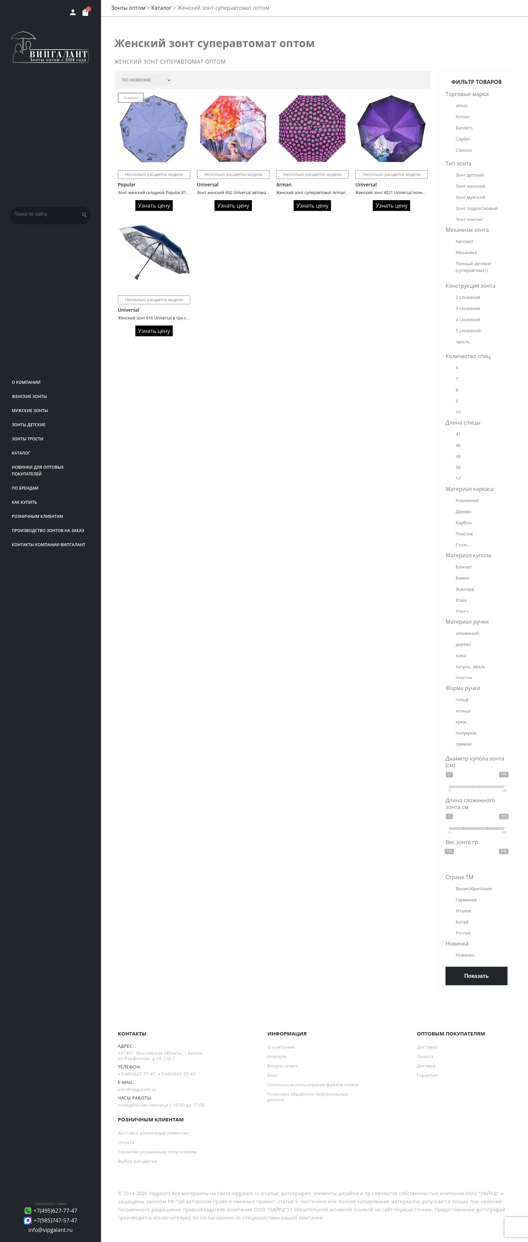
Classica (464, 150)
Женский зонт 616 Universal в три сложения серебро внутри (177, 318)
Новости (276, 1056)
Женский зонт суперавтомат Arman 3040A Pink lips (325, 192)
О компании (26, 382)
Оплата (425, 1056)
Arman (284, 184)
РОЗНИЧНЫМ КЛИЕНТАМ (37, 516)
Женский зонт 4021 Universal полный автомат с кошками (411, 192)
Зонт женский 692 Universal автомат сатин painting (247, 192)
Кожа (461, 600)
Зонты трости (27, 439)
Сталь (462, 545)
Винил (462, 578)
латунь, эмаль (470, 666)
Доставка (427, 1047)
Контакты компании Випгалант (48, 545)
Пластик (464, 534)
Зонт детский (470, 175)
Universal (208, 184)
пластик (464, 678)
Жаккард (465, 589)
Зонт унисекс (470, 219)
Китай (462, 922)
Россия (463, 933)
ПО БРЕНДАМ (25, 488)
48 (458, 456)
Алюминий (467, 500)
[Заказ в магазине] (145, 80)
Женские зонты (29, 396)
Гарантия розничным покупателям (157, 1152)
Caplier (463, 139)
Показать (476, 976)
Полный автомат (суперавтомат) (474, 266)
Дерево (463, 511)
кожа (461, 655)
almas (462, 105)
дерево (463, 644)
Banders (464, 128)
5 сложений (468, 331)
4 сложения (468, 319)
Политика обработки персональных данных (308, 1097)
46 (458, 445)
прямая (463, 744)
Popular (127, 184)
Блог (272, 1075)
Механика (466, 252)
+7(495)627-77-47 (55, 1210)
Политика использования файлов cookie (313, 1085)
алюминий (467, 633)
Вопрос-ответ (282, 1066)
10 (458, 412)
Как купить (24, 502)
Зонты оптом (128, 7)
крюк (461, 722)
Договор (426, 1066)
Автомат (464, 241)
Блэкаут (464, 567)
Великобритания (474, 889)
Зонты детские (28, 425)
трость (463, 342)
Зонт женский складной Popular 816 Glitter (159, 192)
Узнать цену (154, 205)
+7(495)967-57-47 (177, 1074)
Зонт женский (470, 186)
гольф (462, 699)
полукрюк (466, 733)
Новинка (465, 955)
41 (458, 434)
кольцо (463, 711)
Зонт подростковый (477, 208)
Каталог (21, 453)
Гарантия (427, 1075)
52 (458, 478)
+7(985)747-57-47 (55, 1220)
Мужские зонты (30, 410)
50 (458, 467)
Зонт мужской (470, 197)
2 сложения (468, 297)
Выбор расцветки (137, 1161)
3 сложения (468, 308)
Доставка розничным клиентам (153, 1133)
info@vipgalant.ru (50, 1230)
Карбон (463, 523)
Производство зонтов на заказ (48, 530)
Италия (463, 911)
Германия (466, 900)
